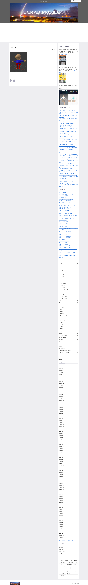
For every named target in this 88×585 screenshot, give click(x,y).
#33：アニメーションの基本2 (65, 247)
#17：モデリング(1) (63, 220)
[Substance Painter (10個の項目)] (69, 564)
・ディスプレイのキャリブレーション (67, 134)
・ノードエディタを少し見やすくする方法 (67, 159)
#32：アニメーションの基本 (65, 245)
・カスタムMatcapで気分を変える (66, 149)
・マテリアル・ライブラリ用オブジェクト (67, 163)
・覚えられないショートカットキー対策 (67, 110)
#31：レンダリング (63, 244)
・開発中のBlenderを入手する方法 (66, 181)
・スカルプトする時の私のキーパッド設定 (67, 123)
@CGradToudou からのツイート (66, 540)
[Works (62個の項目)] (71, 560)
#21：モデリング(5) (63, 226)
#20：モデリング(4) (63, 224)
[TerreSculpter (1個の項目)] (62, 574)
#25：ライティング (63, 234)
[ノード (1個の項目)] (76, 572)
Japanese (74, 1)
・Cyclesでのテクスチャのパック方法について (68, 157)
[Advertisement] (44, 31)
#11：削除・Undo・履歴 (64, 208)
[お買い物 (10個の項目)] (62, 564)
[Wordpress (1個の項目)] (70, 574)
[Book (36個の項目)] (76, 560)
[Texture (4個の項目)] (65, 570)
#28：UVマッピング (63, 239)
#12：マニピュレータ (64, 210)
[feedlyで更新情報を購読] (11, 81)
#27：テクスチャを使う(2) (65, 237)
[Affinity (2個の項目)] (76, 570)
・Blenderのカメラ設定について (65, 179)
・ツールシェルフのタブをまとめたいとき (67, 141)
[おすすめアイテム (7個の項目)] (63, 566)
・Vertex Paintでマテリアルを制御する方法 (68, 154)
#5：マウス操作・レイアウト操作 (66, 199)
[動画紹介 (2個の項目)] (70, 570)
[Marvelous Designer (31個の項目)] (70, 562)
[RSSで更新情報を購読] (14, 81)
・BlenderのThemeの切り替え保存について (68, 175)
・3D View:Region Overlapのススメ (66, 168)
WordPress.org (62, 553)
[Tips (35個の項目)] (64, 562)
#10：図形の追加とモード (65, 207)
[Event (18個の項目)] (76, 562)
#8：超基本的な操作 (63, 203)
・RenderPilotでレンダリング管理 (66, 144)
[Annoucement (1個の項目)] (68, 575)
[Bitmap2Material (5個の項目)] (74, 566)
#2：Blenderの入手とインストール (66, 194)
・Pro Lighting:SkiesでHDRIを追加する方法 (68, 147)
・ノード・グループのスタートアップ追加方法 (68, 139)
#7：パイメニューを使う (64, 202)
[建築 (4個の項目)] (61, 570)
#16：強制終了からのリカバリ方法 (66, 218)
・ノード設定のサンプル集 (64, 121)
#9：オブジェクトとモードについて (67, 205)
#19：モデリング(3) (63, 223)
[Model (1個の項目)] (71, 572)
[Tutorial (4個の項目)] (62, 568)
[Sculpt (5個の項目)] (69, 566)
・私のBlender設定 (63, 133)
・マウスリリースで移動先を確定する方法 (67, 131)
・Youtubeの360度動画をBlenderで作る (67, 146)
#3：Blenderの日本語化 (64, 195)
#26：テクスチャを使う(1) (65, 236)
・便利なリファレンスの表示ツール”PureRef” (68, 155)
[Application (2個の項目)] (62, 572)
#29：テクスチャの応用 (64, 241)
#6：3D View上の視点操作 (65, 200)
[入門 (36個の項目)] (61, 562)
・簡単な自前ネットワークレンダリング (67, 142)
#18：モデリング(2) (63, 221)
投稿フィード (62, 549)
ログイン (61, 547)
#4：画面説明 (62, 197)
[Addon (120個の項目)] (61, 560)
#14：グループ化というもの (65, 213)
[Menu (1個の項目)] (75, 574)
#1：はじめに (62, 192)
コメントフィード (62, 551)
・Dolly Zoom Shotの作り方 (64, 183)
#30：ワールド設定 (63, 242)
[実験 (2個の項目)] (67, 572)
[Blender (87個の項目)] (66, 560)
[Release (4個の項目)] (67, 568)
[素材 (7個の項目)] (76, 564)
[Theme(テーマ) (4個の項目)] (74, 568)
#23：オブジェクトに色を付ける (66, 231)
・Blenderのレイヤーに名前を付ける (66, 173)
